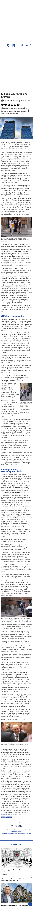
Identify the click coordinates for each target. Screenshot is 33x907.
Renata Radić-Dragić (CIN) (16, 101)
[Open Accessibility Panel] (30, 904)
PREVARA (9, 817)
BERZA (3, 817)
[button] (2, 105)
